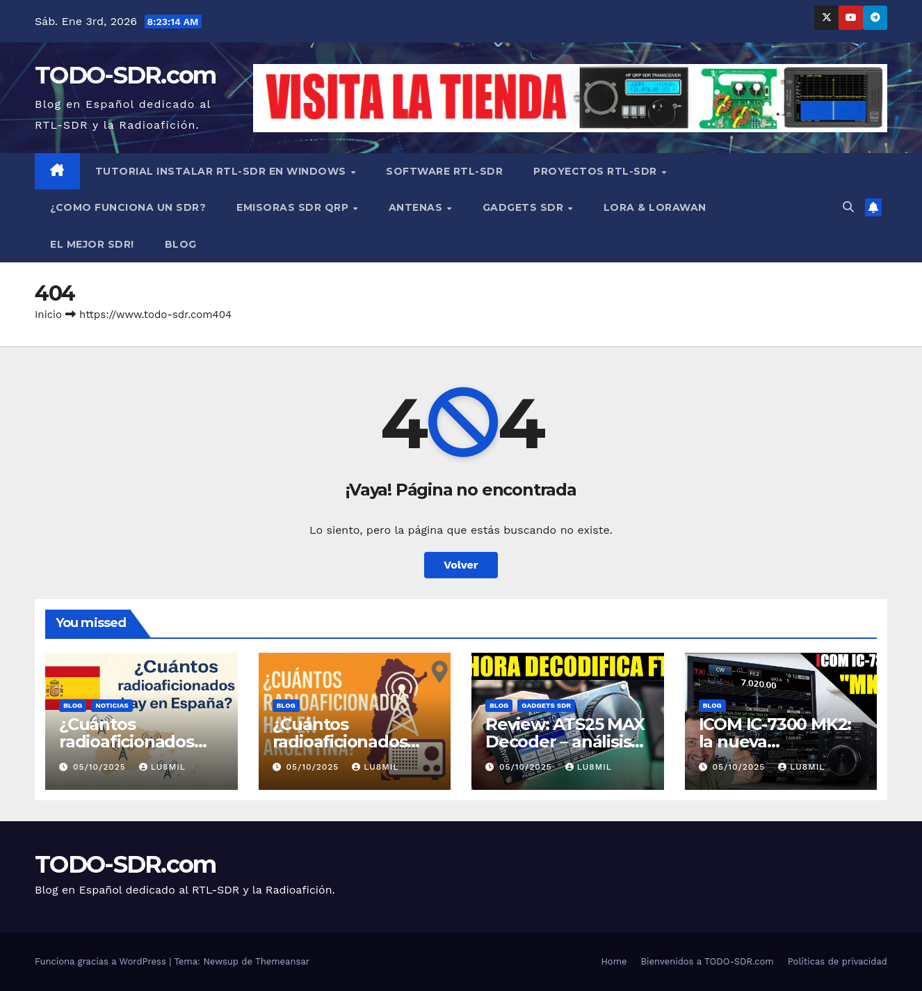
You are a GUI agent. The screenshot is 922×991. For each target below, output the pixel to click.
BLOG (181, 244)
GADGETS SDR (525, 207)
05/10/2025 (101, 767)
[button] (848, 207)
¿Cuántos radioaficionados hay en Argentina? (347, 741)
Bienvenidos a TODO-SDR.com (707, 961)
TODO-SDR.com (125, 75)
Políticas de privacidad (837, 961)
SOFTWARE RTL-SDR (444, 171)
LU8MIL (162, 767)
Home (613, 961)
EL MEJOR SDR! (92, 244)
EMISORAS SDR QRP (294, 207)
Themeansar (282, 961)
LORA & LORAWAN (655, 207)
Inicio (48, 314)
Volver (461, 564)
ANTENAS (417, 207)
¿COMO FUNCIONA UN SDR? (128, 207)
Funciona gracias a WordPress (102, 961)
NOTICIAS (111, 705)
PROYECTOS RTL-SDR (596, 171)
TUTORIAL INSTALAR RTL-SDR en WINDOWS (222, 171)
